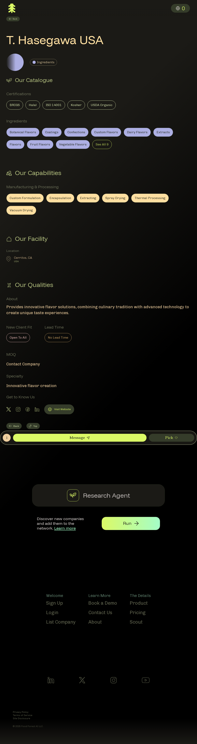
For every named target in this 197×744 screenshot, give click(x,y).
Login (52, 612)
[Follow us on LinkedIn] (51, 681)
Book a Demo (102, 602)
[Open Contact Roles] (7, 438)
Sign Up (54, 602)
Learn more (87, 525)
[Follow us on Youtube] (145, 681)
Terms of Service (22, 716)
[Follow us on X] (82, 681)
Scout (136, 621)
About (95, 621)
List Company (61, 621)
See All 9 (102, 144)
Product (139, 602)
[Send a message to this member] (80, 438)
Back (14, 426)
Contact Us (100, 612)
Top (33, 426)
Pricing (138, 612)
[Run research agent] (139, 523)
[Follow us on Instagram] (113, 681)
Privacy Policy (20, 712)
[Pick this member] (171, 438)
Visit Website (59, 410)
